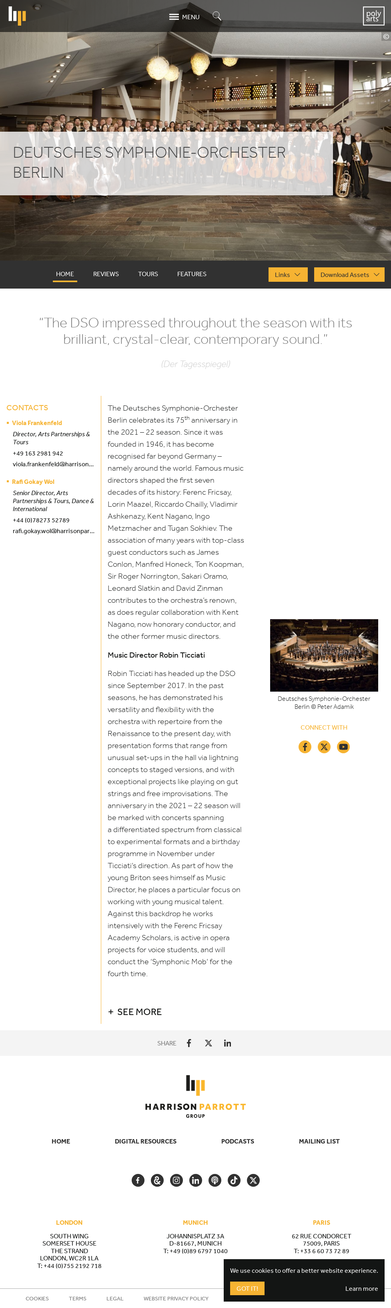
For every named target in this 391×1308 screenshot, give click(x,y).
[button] (243, 1011)
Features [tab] (192, 274)
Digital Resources (145, 1141)
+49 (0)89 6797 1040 (199, 1251)
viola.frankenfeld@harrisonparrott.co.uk (53, 463)
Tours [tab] (148, 274)
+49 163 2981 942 (38, 453)
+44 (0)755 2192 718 (73, 1266)
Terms (77, 1298)
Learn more (361, 1288)
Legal (115, 1298)
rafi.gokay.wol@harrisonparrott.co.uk (53, 530)
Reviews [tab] (106, 274)
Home (61, 1141)
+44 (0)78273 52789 (41, 520)
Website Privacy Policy (176, 1298)
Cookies (37, 1298)
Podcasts (237, 1141)
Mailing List (319, 1141)
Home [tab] (65, 274)
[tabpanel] (195, 669)
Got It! (247, 1288)
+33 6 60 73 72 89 (324, 1251)
